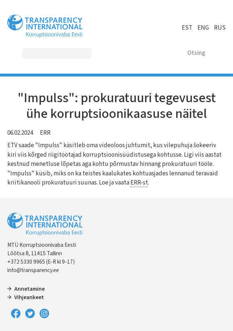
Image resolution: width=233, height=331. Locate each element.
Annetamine (29, 289)
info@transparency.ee (33, 270)
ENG (203, 28)
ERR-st (139, 183)
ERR (45, 133)
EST (187, 28)
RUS (220, 28)
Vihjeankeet (29, 297)
